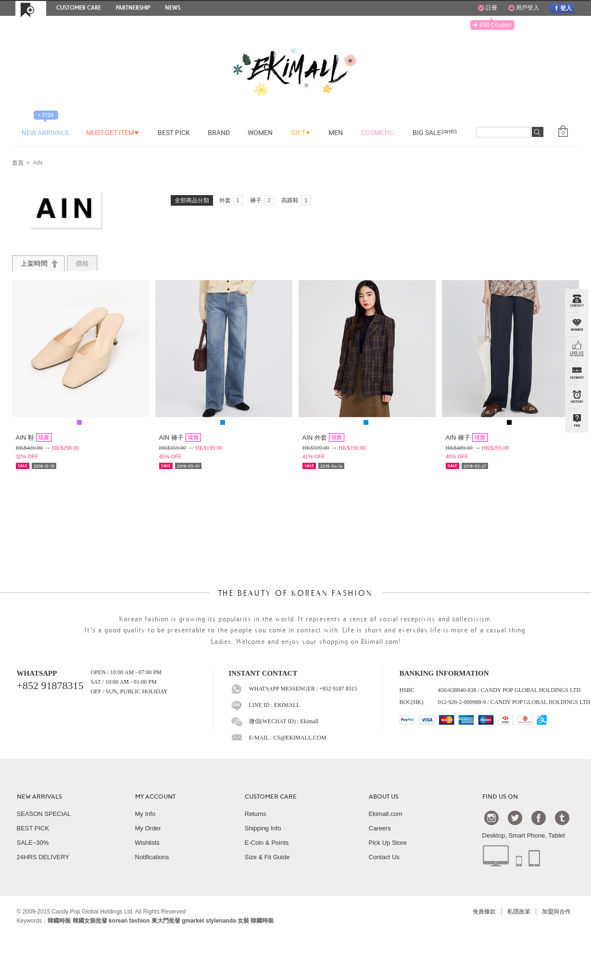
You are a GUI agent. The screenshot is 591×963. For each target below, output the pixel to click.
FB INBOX (577, 349)
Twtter (515, 817)
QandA (577, 421)
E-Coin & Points (267, 842)
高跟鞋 (296, 200)
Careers (380, 828)
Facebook (538, 817)
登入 (562, 8)
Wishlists (147, 842)
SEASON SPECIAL (44, 813)
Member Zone (577, 325)
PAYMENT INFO (577, 373)
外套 (231, 200)
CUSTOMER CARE (271, 796)
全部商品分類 (192, 200)
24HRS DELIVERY (43, 857)
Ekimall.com (385, 813)
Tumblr (562, 817)
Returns (256, 813)
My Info (145, 813)
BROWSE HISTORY (577, 397)
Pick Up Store (388, 842)
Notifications (152, 857)
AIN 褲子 (180, 437)
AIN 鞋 (33, 437)
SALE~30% (33, 842)
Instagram (491, 817)
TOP (576, 469)
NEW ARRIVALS (39, 796)
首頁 (18, 163)
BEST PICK (33, 828)
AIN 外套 (323, 437)
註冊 (487, 8)
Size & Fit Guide (267, 857)
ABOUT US (384, 796)
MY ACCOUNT (155, 796)
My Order (148, 828)
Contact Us (384, 857)
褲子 (262, 200)
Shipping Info (263, 828)
